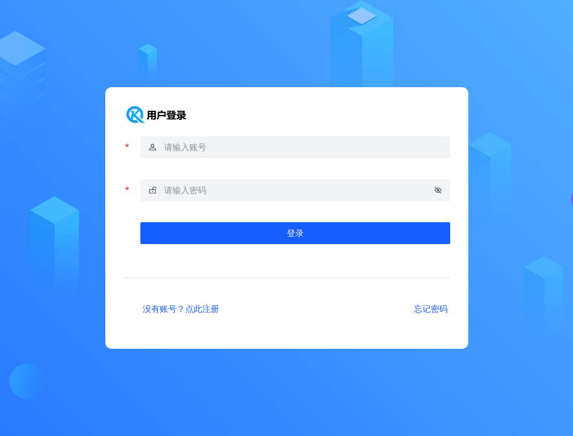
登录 (295, 233)
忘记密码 (431, 308)
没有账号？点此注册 (181, 308)
